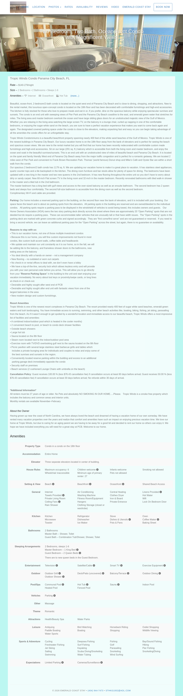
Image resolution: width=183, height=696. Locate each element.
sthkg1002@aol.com (118, 690)
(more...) (74, 96)
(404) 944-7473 (96, 690)
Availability (84, 7)
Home (25, 7)
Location (38, 7)
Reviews (102, 7)
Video (115, 7)
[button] (4, 43)
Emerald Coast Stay (137, 7)
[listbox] (91, 43)
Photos (54, 7)
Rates (69, 7)
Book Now (163, 7)
